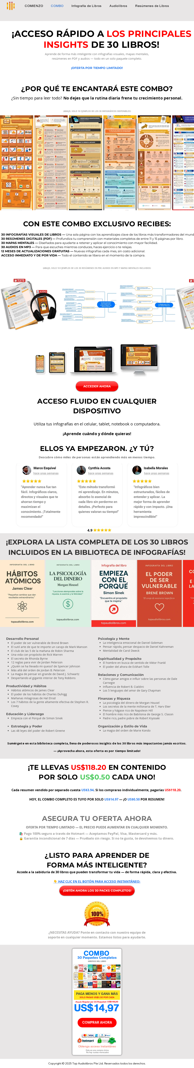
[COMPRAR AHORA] (97, 1022)
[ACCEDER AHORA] (97, 386)
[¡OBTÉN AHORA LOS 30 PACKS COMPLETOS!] (97, 891)
